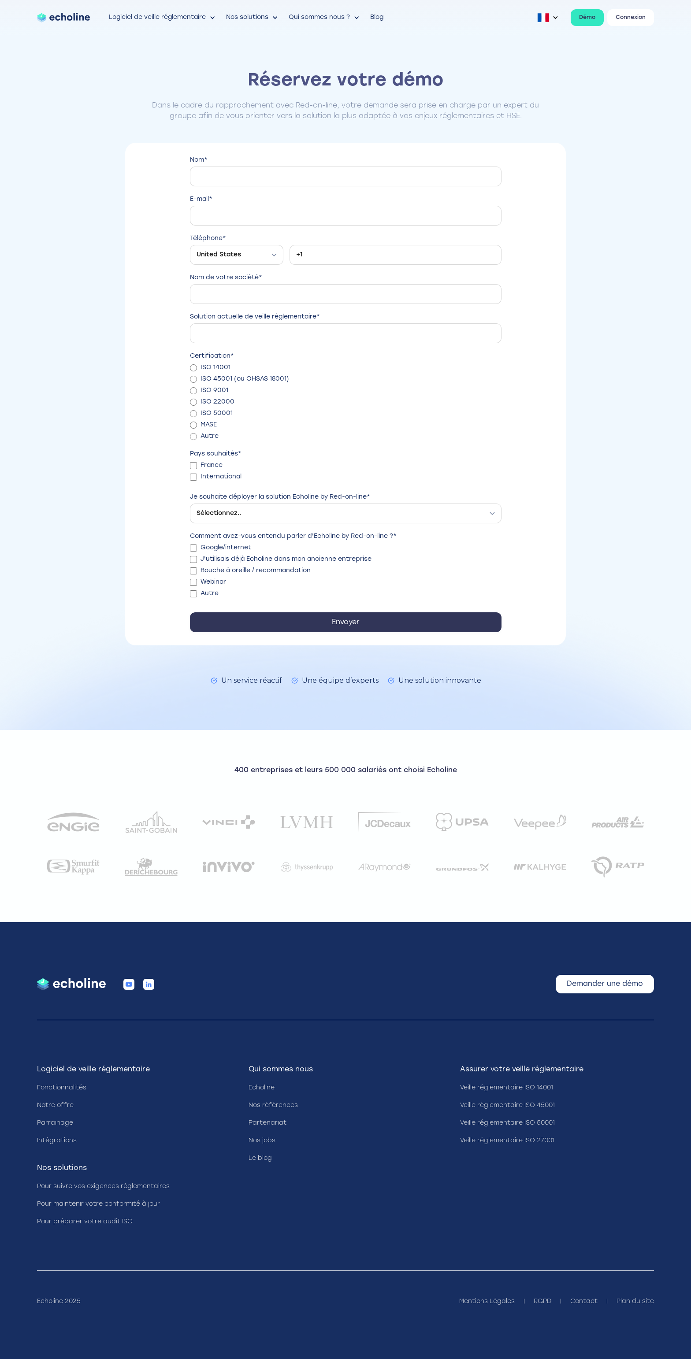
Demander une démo (605, 984)
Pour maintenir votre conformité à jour (98, 1204)
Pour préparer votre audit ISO (85, 1221)
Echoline (262, 1088)
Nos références (273, 1105)
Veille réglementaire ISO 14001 (506, 1088)
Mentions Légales (487, 1301)
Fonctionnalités (61, 1088)
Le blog (260, 1158)
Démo (587, 17)
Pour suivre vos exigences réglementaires (103, 1186)
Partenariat (267, 1123)
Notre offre (55, 1105)
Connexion (631, 17)
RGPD (542, 1301)
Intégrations (57, 1140)
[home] (63, 17)
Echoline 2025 (59, 1301)
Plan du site (635, 1301)
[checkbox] (346, 402)
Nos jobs (262, 1140)
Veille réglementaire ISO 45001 (507, 1105)
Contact (584, 1301)
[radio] (346, 367)
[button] (162, 17)
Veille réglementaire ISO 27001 (507, 1140)
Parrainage (55, 1123)
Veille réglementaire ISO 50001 (507, 1123)
